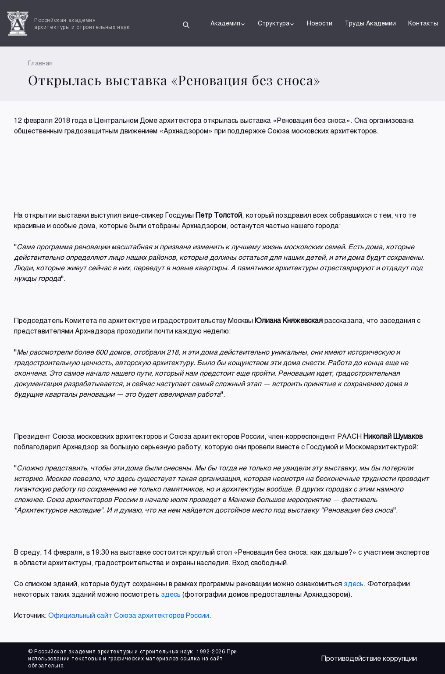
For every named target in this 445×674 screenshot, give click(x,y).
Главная (40, 63)
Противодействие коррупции (369, 658)
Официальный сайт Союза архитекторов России (128, 615)
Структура (276, 23)
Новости (319, 23)
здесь (353, 583)
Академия (228, 23)
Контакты (423, 23)
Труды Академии (370, 23)
